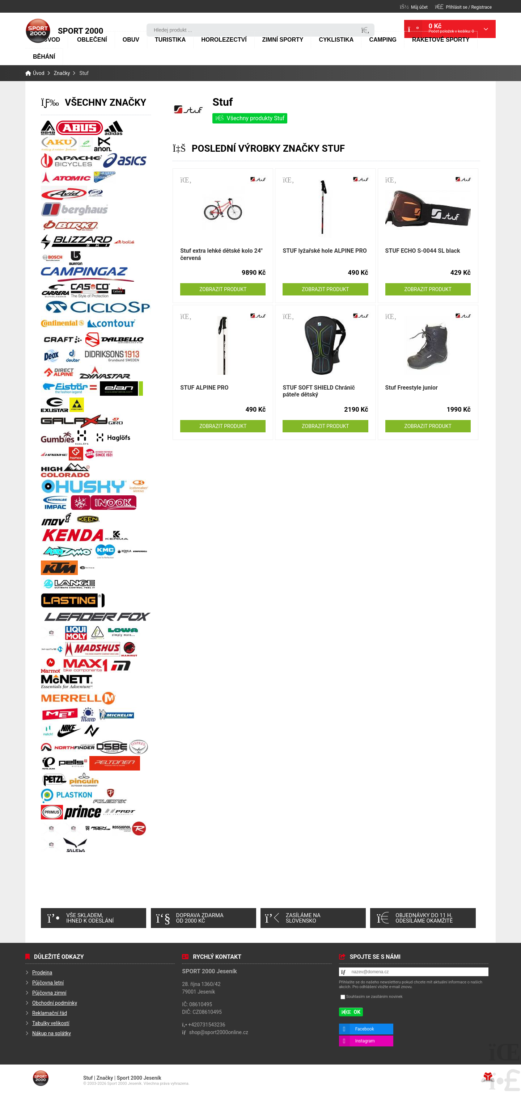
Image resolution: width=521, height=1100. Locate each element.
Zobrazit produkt (222, 289)
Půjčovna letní (48, 983)
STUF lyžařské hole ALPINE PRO (325, 250)
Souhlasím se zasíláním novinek (374, 996)
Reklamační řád (49, 1013)
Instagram (365, 1041)
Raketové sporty (441, 40)
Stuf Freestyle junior (411, 387)
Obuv (131, 40)
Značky (62, 73)
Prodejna (42, 972)
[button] (463, 7)
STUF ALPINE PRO (204, 387)
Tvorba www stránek (488, 1077)
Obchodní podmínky (54, 1003)
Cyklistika (336, 40)
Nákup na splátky (51, 1033)
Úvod (38, 30)
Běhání (44, 57)
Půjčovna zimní (49, 993)
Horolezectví (223, 40)
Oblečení (92, 40)
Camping (383, 40)
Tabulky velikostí (50, 1023)
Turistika (170, 40)
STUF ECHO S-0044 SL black (422, 250)
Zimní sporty (283, 40)
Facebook (364, 1029)
